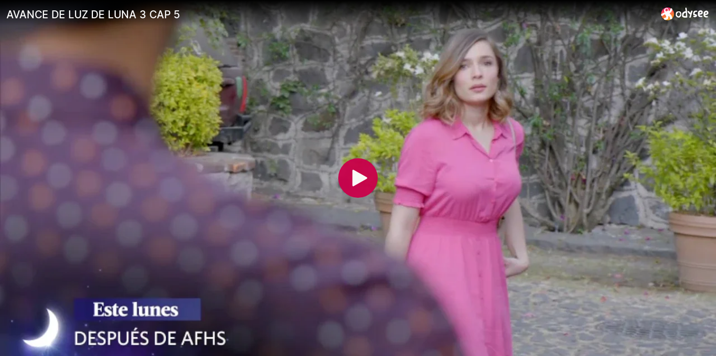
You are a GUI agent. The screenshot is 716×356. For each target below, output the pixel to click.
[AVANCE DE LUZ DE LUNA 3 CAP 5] (330, 14)
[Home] (685, 13)
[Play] (358, 178)
